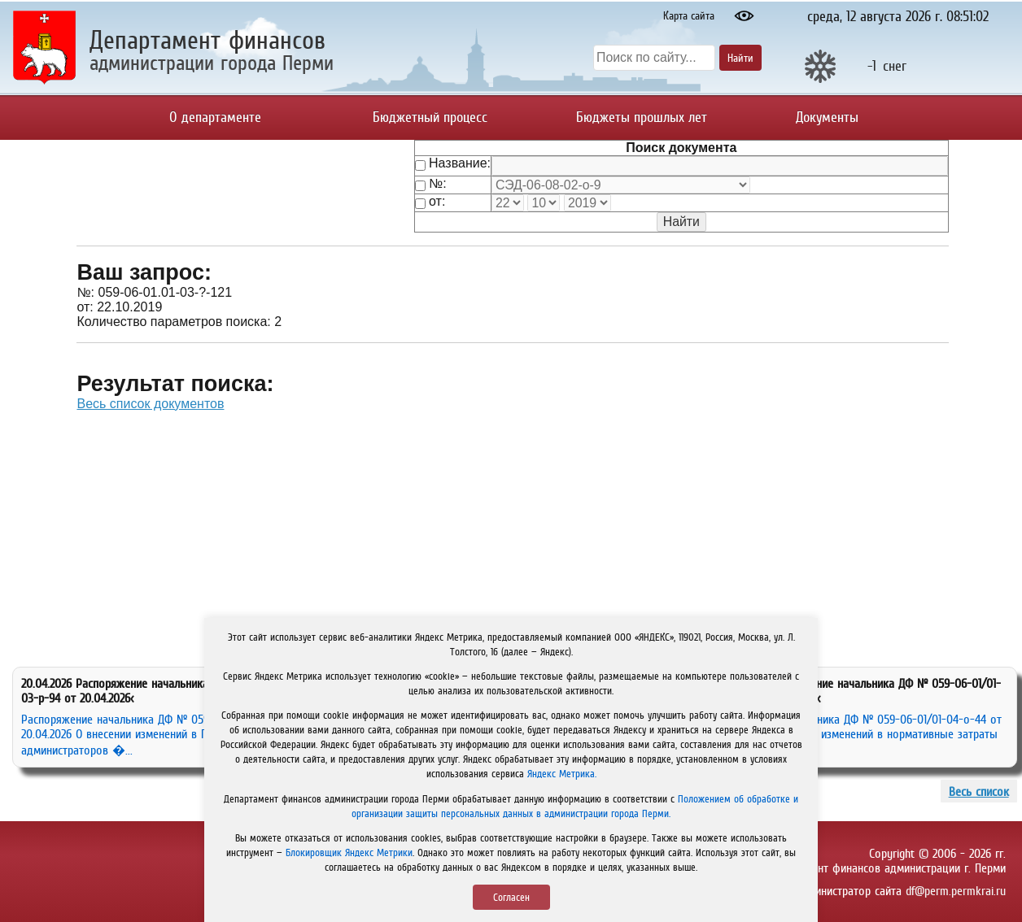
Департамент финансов (207, 39)
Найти (740, 57)
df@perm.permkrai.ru (956, 890)
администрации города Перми (212, 62)
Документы (827, 117)
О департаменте (215, 117)
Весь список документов (150, 404)
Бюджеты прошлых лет (641, 117)
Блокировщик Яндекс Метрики (349, 852)
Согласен (511, 897)
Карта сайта (688, 15)
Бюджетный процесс (430, 117)
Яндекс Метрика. (561, 774)
